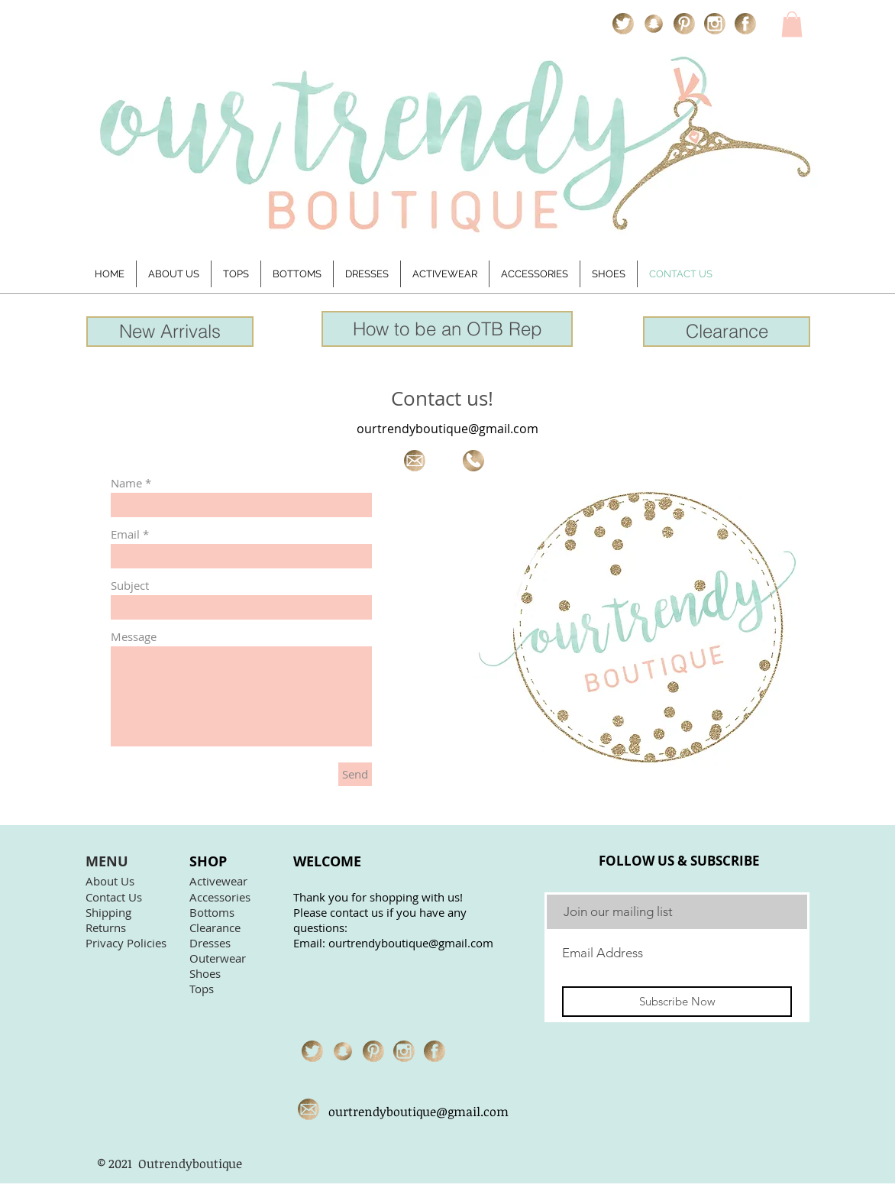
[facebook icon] (745, 23)
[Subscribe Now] (677, 1001)
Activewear (218, 881)
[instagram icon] (714, 23)
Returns (106, 927)
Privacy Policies (126, 942)
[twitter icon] (623, 23)
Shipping (108, 912)
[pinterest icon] (684, 23)
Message (134, 637)
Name (126, 483)
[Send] (355, 774)
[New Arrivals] (170, 331)
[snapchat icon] (653, 23)
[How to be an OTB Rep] (447, 329)
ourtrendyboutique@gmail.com (447, 428)
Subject (130, 585)
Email (125, 534)
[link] (792, 24)
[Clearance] (726, 331)
